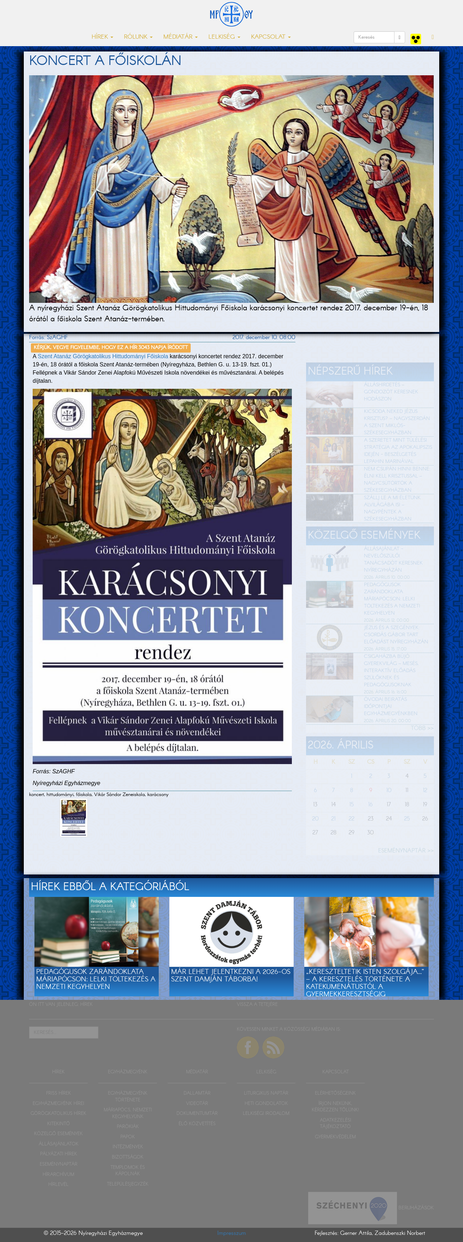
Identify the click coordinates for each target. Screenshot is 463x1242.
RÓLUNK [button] (138, 37)
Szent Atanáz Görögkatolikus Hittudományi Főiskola (103, 356)
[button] (432, 37)
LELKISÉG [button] (224, 37)
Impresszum (231, 1233)
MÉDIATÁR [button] (180, 37)
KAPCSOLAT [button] (271, 37)
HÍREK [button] (102, 37)
